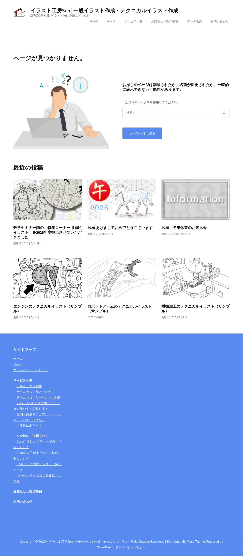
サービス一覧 (133, 21)
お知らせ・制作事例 (164, 21)
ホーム (18, 359)
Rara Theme (196, 541)
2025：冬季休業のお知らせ (184, 227)
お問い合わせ (220, 21)
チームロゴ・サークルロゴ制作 (39, 397)
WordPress (105, 547)
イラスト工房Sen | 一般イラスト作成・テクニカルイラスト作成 (104, 10)
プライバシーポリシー (130, 547)
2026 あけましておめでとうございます (120, 227)
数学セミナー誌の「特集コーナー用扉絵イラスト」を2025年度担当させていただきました (47, 232)
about (18, 364)
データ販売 (194, 21)
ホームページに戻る (142, 133)
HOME (94, 21)
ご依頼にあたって (29, 425)
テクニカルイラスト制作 (34, 392)
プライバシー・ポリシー (30, 370)
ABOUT (111, 21)
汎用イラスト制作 (29, 386)
